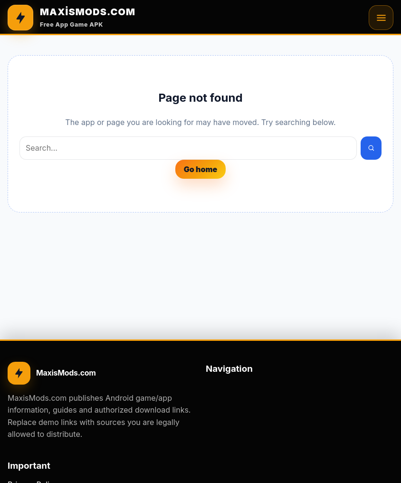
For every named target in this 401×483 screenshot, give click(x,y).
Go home (200, 169)
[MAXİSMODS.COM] (71, 17)
